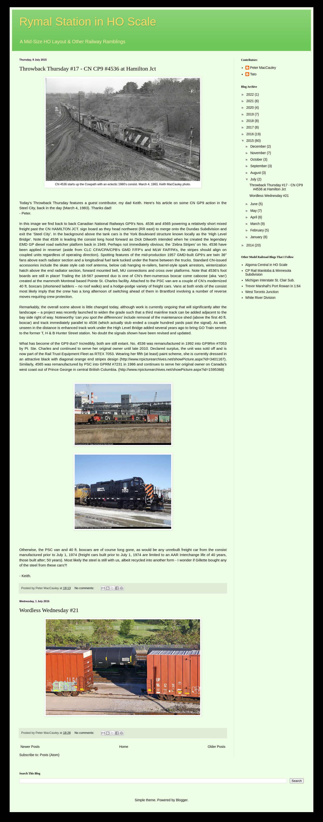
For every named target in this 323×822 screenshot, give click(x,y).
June (254, 204)
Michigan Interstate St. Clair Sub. (270, 280)
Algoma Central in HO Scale (266, 265)
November (258, 153)
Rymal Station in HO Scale (87, 21)
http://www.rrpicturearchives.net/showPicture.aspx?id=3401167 (172, 359)
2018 (250, 121)
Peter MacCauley (263, 68)
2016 (250, 134)
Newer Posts (30, 747)
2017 (250, 127)
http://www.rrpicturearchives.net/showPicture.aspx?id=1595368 (171, 369)
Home (123, 747)
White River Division (260, 298)
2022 (250, 94)
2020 (250, 107)
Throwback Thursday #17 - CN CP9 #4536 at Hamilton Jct (87, 68)
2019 (250, 114)
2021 (250, 101)
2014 (250, 245)
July (253, 179)
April (254, 217)
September (259, 166)
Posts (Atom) (50, 755)
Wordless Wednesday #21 (49, 610)
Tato (253, 74)
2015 (250, 141)
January (256, 237)
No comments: (84, 588)
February (257, 230)
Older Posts (216, 747)
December (258, 146)
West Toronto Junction (262, 292)
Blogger (181, 800)
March (255, 224)
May (253, 211)
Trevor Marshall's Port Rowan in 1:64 (273, 286)
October (256, 159)
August (256, 173)
